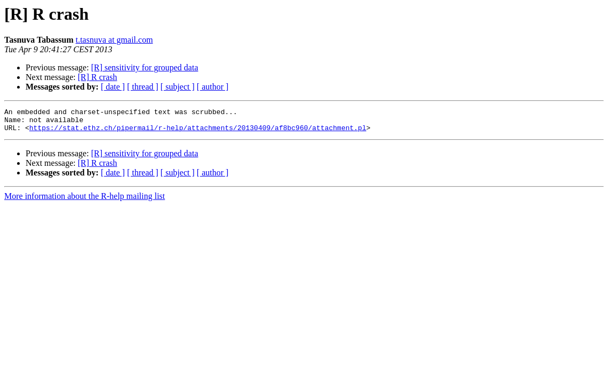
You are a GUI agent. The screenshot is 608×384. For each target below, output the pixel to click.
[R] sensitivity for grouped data (144, 67)
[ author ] (213, 86)
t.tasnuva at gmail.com (114, 39)
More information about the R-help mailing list (84, 200)
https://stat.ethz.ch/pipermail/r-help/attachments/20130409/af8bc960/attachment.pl (197, 132)
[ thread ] (142, 86)
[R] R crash (97, 77)
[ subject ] (178, 86)
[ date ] (113, 86)
